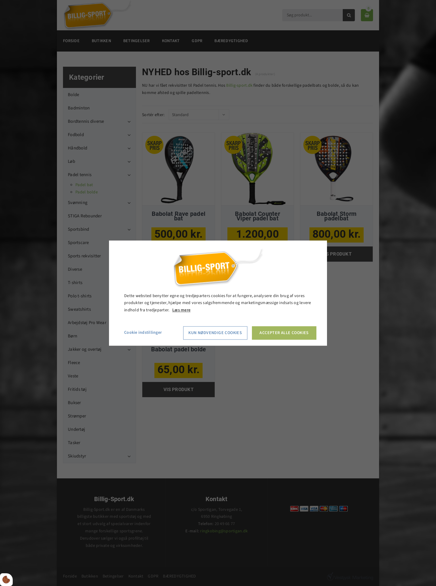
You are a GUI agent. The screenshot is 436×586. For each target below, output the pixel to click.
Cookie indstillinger (143, 333)
